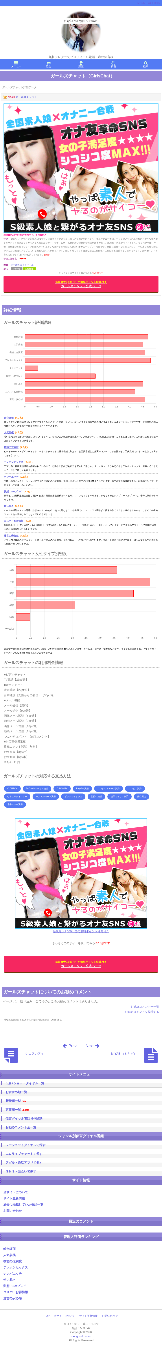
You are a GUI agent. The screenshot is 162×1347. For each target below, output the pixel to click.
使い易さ (9, 506)
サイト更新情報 (14, 1198)
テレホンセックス (13, 462)
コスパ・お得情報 (13, 521)
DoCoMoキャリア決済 (37, 788)
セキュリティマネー (17, 796)
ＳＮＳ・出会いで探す (21, 1171)
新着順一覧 (16, 1101)
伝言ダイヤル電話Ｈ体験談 (24, 1118)
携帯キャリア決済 (119, 796)
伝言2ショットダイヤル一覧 (25, 1083)
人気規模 (9, 432)
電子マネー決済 (15, 804)
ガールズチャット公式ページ (81, 284)
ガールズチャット (26, 97)
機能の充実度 (11, 447)
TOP (47, 1315)
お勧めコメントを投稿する (142, 1011)
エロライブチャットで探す (24, 1153)
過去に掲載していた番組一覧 (23, 1204)
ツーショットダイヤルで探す (26, 1144)
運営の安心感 (11, 535)
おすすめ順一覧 (16, 1092)
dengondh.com (81, 1336)
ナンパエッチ (11, 476)
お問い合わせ (12, 1210)
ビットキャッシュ (73, 796)
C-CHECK (12, 788)
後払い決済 (96, 796)
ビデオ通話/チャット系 (22, 265)
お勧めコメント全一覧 (145, 1006)
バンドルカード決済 (46, 796)
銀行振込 (141, 796)
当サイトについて (15, 1192)
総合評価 (9, 417)
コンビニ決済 (135, 788)
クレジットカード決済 (109, 788)
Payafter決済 (82, 788)
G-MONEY (62, 788)
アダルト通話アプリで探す (24, 1162)
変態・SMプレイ (13, 491)
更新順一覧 (17, 1109)
